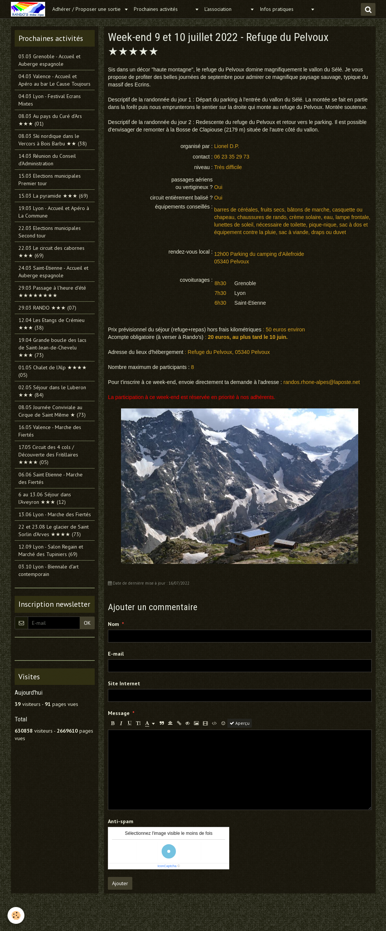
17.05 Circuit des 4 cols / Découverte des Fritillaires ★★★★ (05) (48, 455)
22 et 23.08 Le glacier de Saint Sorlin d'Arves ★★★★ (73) (53, 530)
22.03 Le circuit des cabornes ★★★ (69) (51, 252)
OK (87, 623)
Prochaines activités (163, 9)
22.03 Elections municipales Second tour (49, 232)
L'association (226, 9)
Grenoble (245, 283)
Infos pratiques (284, 9)
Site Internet (124, 683)
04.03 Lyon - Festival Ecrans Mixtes (49, 100)
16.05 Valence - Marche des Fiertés (49, 431)
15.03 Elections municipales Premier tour (49, 179)
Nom (113, 624)
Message (119, 713)
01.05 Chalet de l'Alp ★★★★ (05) (52, 371)
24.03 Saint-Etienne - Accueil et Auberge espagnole (53, 271)
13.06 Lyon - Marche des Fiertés (54, 514)
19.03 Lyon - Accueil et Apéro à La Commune (53, 212)
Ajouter (120, 883)
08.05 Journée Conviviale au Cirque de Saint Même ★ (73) (52, 411)
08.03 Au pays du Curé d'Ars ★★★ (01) (50, 120)
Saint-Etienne (250, 303)
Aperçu (240, 723)
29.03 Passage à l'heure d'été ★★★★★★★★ (52, 291)
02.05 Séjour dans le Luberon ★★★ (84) (52, 391)
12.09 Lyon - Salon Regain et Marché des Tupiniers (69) (50, 550)
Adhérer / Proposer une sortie (87, 9)
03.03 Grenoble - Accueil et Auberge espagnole (49, 60)
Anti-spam (120, 821)
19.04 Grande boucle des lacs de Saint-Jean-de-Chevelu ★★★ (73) (52, 347)
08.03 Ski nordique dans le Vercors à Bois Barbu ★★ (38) (52, 140)
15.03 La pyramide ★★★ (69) (53, 195)
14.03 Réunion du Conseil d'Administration (47, 160)
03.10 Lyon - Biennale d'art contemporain (48, 570)
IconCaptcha (167, 866)
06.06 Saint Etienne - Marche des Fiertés (50, 478)
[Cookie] (16, 915)
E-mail (116, 653)
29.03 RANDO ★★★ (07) (47, 307)
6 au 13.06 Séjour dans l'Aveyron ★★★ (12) (44, 498)
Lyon (240, 293)
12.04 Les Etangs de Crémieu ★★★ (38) (51, 324)
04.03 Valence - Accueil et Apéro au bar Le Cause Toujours (54, 80)
